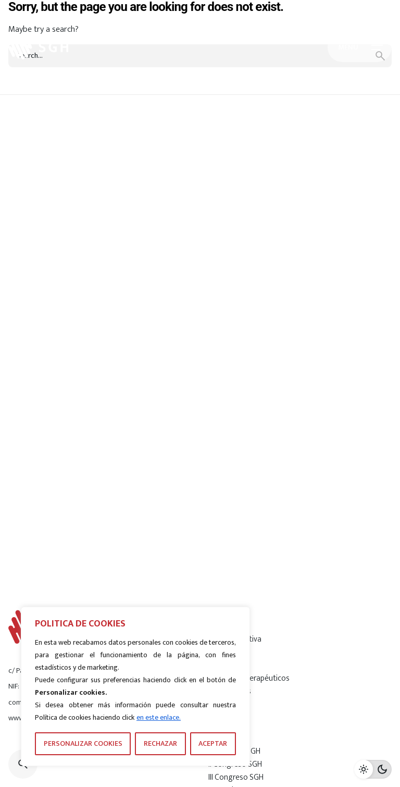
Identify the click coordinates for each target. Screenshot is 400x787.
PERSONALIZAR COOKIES (83, 743)
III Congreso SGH (236, 777)
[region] (135, 686)
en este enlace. (158, 717)
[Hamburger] (360, 47)
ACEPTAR (212, 743)
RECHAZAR (160, 743)
